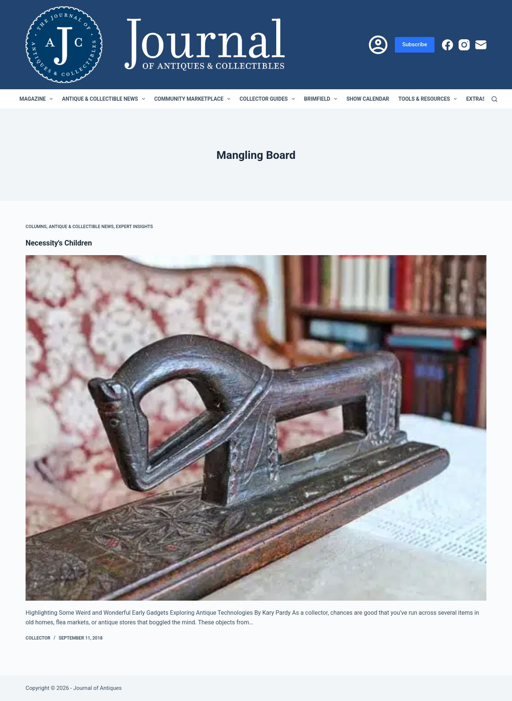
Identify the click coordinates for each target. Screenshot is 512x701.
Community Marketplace (193, 98)
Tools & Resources (429, 98)
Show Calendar (367, 99)
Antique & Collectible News (105, 98)
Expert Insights (134, 226)
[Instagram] (464, 44)
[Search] (494, 99)
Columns (36, 226)
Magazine (38, 98)
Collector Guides (269, 98)
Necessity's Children (59, 242)
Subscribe (414, 44)
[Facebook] (447, 44)
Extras (480, 98)
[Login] (378, 45)
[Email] (480, 44)
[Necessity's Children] (256, 427)
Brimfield (322, 98)
